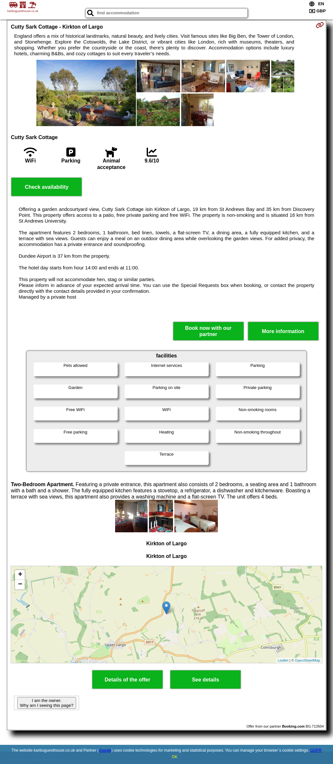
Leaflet (283, 660)
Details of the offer (127, 679)
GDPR (316, 750)
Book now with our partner (208, 331)
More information (283, 331)
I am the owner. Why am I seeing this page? (46, 703)
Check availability (46, 187)
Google (105, 750)
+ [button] (20, 575)
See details (205, 679)
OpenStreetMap (307, 660)
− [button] (20, 584)
